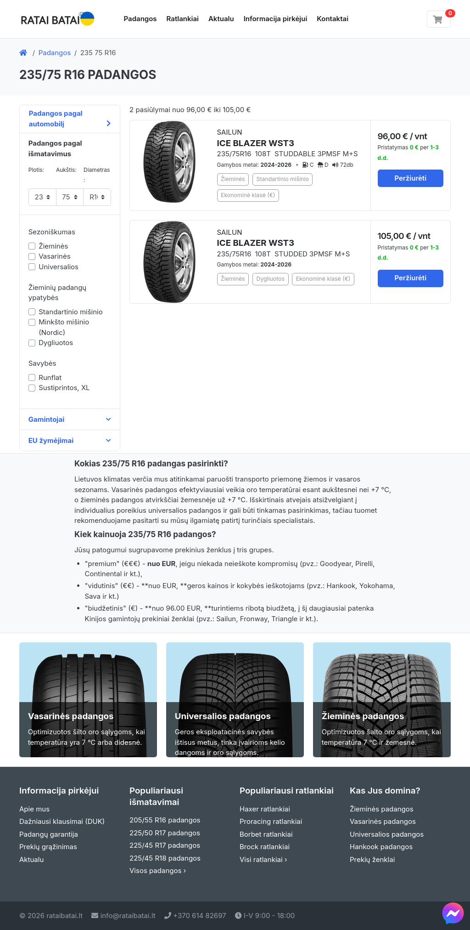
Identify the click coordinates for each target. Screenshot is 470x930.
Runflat (50, 377)
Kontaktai (332, 18)
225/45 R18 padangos (165, 858)
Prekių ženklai (372, 859)
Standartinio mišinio (70, 311)
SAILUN (256, 138)
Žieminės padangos (382, 809)
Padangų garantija (48, 834)
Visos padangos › (157, 870)
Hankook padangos (381, 846)
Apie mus (34, 809)
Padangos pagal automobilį (70, 118)
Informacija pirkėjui (276, 18)
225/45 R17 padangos (164, 845)
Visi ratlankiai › (263, 859)
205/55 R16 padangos (165, 820)
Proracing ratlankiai (271, 821)
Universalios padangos (387, 834)
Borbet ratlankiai (266, 834)
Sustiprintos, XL (64, 387)
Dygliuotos (56, 342)
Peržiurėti (410, 178)
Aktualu (221, 18)
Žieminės (53, 246)
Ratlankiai (183, 18)
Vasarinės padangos (383, 821)
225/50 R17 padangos (164, 832)
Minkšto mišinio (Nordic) (64, 327)
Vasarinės (54, 256)
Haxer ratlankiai (265, 809)
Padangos (140, 18)
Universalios (58, 266)
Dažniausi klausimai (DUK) (62, 821)
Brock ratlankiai (265, 846)
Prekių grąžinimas (48, 846)
